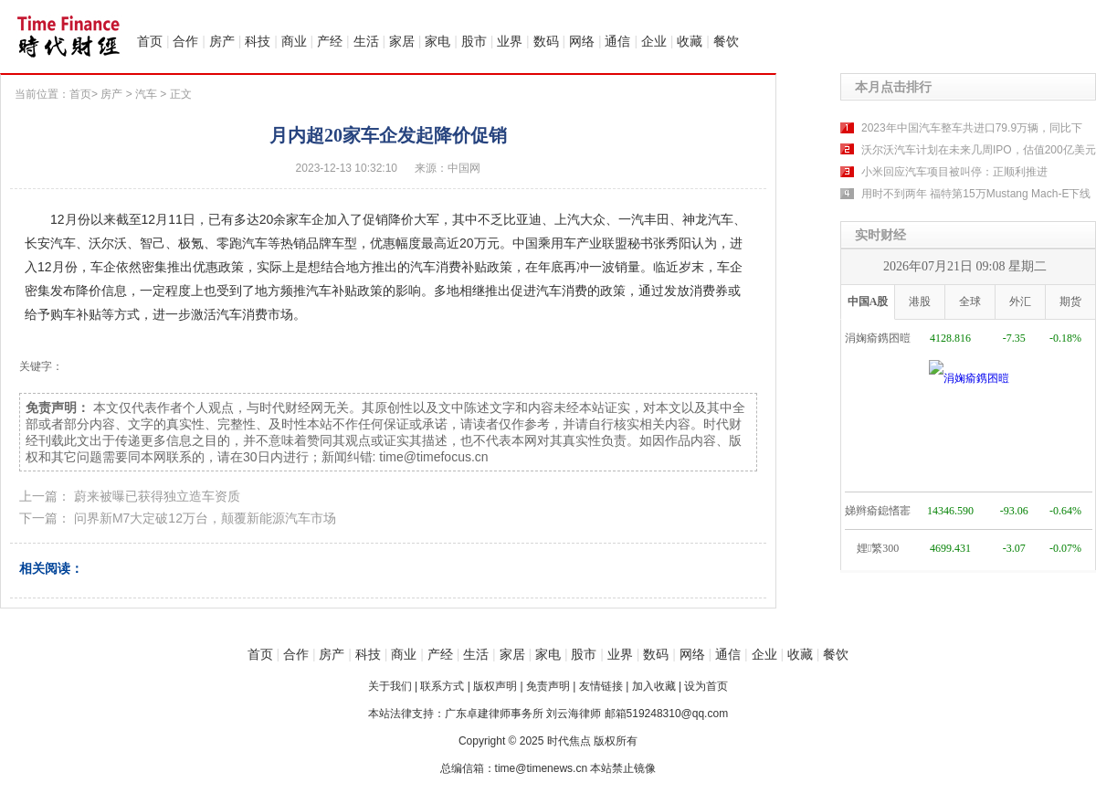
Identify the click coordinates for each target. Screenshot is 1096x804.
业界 (509, 41)
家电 (437, 41)
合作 (185, 41)
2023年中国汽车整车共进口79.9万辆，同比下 (971, 128)
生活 (366, 41)
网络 (582, 41)
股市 (474, 41)
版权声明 (495, 686)
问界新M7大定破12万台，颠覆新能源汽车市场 (205, 518)
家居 (402, 41)
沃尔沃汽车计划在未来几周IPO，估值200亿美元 (978, 149)
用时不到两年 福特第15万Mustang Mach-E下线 (976, 193)
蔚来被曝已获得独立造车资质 (157, 496)
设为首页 (706, 686)
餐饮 (726, 41)
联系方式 (442, 686)
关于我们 (390, 686)
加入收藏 (654, 686)
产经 (329, 41)
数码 (546, 41)
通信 (617, 41)
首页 (150, 41)
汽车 (146, 94)
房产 (222, 41)
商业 (294, 41)
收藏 (689, 41)
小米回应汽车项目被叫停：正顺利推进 (954, 171)
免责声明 (548, 686)
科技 (257, 41)
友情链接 (601, 686)
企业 (654, 41)
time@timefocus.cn (433, 457)
